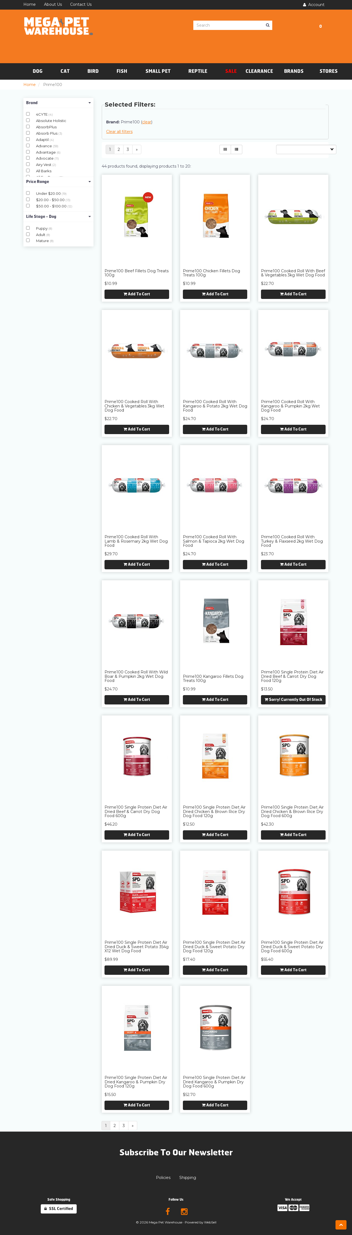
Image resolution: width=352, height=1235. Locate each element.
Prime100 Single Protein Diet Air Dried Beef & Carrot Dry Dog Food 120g (292, 676)
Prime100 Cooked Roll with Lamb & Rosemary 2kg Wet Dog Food (136, 541)
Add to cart (136, 294)
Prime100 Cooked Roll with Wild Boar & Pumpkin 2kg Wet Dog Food (136, 676)
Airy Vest (44, 164)
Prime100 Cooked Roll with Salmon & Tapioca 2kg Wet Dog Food (213, 541)
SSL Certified (58, 1208)
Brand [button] (58, 103)
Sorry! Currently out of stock (293, 699)
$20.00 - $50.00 (50, 200)
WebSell (210, 1222)
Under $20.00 (49, 193)
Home (29, 84)
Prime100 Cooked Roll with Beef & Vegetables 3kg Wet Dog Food (293, 272)
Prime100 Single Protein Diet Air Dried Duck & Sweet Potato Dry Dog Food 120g (214, 946)
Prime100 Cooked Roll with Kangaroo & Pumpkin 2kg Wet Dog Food (290, 406)
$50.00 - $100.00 (51, 206)
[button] (320, 25)
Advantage (46, 152)
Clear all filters (119, 131)
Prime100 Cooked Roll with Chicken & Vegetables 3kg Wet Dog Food (134, 406)
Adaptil (43, 139)
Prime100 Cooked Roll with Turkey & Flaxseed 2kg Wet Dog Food (292, 541)
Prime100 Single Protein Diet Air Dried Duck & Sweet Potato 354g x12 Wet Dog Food (137, 946)
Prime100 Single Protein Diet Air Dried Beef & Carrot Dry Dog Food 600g (136, 811)
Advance (44, 146)
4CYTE (42, 114)
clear (146, 122)
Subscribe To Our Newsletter (176, 1153)
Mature (43, 240)
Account (313, 4)
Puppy (42, 228)
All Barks (43, 171)
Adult (41, 234)
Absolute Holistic (51, 120)
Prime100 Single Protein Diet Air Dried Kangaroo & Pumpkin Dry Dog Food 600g (214, 1082)
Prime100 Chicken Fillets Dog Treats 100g (211, 272)
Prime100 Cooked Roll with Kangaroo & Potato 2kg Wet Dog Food (215, 406)
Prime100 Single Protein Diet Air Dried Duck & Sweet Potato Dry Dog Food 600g (292, 946)
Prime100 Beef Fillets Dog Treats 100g (137, 272)
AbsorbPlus (46, 127)
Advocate (45, 158)
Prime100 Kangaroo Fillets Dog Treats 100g (213, 678)
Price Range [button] (58, 181)
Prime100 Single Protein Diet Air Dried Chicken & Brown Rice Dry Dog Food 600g (292, 811)
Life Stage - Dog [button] (58, 216)
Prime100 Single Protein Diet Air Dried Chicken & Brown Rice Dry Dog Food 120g (214, 811)
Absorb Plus (47, 133)
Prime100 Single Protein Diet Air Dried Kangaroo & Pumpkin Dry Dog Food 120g (136, 1082)
